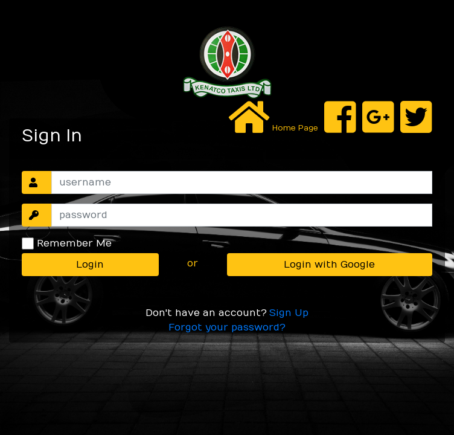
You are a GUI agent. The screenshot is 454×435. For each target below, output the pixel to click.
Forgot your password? (227, 327)
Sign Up (289, 313)
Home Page (294, 128)
